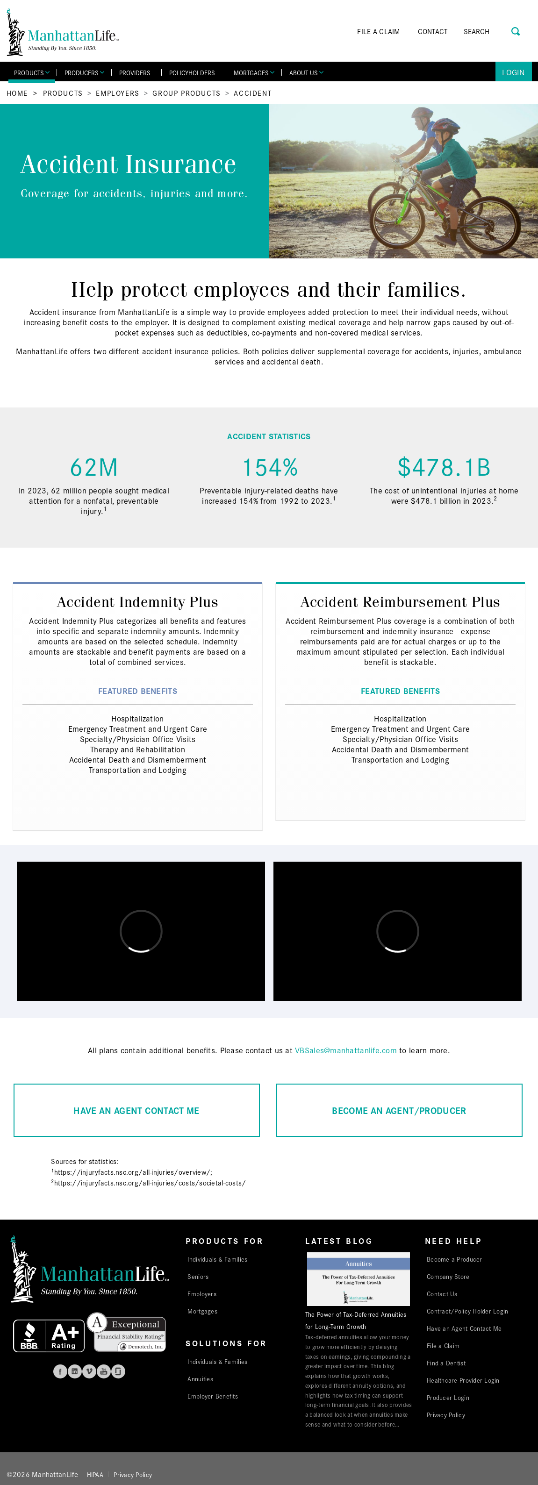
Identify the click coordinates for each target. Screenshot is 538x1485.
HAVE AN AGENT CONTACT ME (136, 1110)
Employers (117, 92)
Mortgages (202, 1310)
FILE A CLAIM (378, 31)
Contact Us (442, 1293)
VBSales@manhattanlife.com (346, 1049)
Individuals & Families (217, 1259)
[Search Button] (516, 30)
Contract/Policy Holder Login (468, 1310)
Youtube (104, 1371)
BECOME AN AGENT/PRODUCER (399, 1110)
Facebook (60, 1371)
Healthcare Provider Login (463, 1380)
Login (513, 71)
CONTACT (433, 31)
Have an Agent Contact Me (464, 1328)
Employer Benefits (212, 1395)
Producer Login (448, 1397)
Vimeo (89, 1371)
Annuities (200, 1378)
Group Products (186, 92)
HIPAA (95, 1474)
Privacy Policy (446, 1414)
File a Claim (443, 1345)
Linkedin (75, 1371)
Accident (253, 92)
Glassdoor (118, 1371)
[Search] (490, 31)
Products (63, 92)
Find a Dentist (446, 1362)
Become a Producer (454, 1259)
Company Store (448, 1276)
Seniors (197, 1276)
